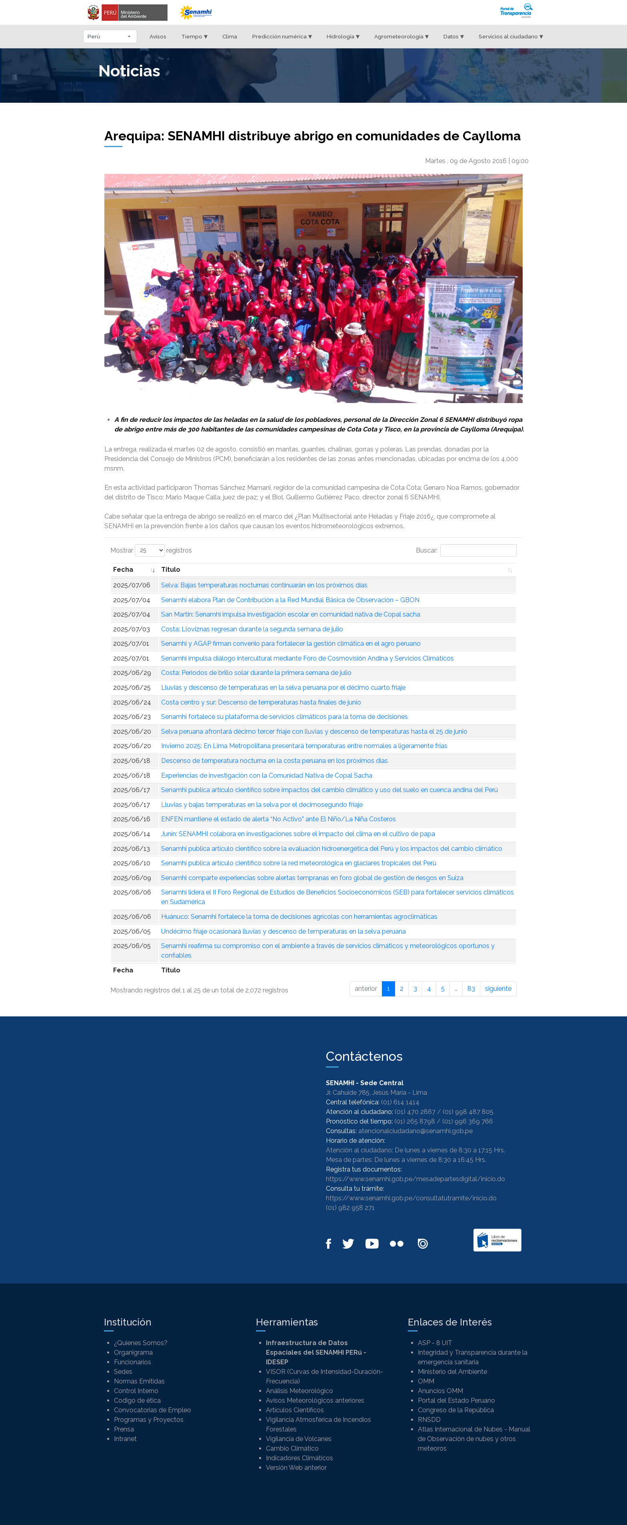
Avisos (158, 36)
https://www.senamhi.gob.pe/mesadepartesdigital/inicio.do (415, 1179)
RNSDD (429, 1419)
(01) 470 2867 (415, 1112)
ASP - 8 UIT (435, 1343)
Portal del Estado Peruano (456, 1400)
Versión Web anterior (296, 1467)
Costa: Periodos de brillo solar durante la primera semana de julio (256, 673)
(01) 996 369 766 (467, 1121)
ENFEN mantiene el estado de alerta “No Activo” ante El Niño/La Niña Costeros (278, 819)
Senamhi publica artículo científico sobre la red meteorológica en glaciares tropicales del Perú (298, 863)
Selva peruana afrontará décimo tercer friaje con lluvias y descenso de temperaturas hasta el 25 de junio (314, 731)
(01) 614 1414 (400, 1102)
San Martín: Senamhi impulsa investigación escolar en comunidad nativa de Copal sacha (290, 614)
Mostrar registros (151, 550)
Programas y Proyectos (149, 1419)
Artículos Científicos (295, 1410)
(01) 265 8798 (414, 1121)
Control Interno (136, 1391)
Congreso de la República (456, 1410)
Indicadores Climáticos (299, 1458)
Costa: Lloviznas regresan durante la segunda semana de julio (252, 629)
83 (471, 988)
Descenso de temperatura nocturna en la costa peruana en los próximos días (274, 760)
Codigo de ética (137, 1400)
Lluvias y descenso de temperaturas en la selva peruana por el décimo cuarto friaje (283, 687)
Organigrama (133, 1352)
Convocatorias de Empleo (152, 1410)
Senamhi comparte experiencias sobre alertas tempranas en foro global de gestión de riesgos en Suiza (312, 878)
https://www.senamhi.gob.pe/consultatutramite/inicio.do (411, 1198)
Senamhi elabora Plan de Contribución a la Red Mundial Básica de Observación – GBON (290, 600)
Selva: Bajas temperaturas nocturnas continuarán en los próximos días (264, 585)
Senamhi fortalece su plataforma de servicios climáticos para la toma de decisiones (284, 717)
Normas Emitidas (139, 1381)
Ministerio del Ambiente (452, 1371)
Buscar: (466, 550)
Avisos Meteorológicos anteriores (315, 1400)
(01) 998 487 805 (468, 1112)
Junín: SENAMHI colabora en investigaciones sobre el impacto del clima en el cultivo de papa (298, 834)
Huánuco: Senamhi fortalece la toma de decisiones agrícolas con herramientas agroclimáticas (299, 916)
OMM (426, 1381)
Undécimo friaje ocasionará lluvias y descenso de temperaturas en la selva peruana (283, 931)
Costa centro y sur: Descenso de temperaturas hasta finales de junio (261, 702)
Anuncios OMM (440, 1391)
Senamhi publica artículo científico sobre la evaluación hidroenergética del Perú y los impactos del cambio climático (331, 848)
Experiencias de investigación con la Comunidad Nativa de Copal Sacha (266, 775)
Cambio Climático (292, 1448)
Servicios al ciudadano (511, 36)
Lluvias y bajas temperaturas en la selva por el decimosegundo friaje (262, 804)
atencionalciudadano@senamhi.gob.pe (415, 1131)
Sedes (123, 1371)
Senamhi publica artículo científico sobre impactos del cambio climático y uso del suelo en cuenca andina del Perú (329, 790)
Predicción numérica (282, 36)
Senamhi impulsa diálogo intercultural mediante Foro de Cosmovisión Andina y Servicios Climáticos (307, 658)
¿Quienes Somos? (141, 1343)
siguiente (498, 988)
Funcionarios (132, 1362)
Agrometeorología (401, 36)
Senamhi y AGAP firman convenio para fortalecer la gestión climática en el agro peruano (291, 643)
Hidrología (343, 36)
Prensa (124, 1429)
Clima (229, 36)
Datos (453, 36)
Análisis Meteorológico (299, 1391)
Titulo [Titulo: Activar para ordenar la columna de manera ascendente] (170, 569)
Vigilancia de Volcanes (298, 1439)
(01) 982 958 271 (350, 1208)
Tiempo (194, 36)
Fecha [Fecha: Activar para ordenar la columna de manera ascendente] (123, 569)
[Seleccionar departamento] (110, 36)
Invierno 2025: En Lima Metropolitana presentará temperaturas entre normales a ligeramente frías (304, 746)
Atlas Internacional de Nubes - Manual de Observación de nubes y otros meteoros (474, 1438)
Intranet (125, 1439)
